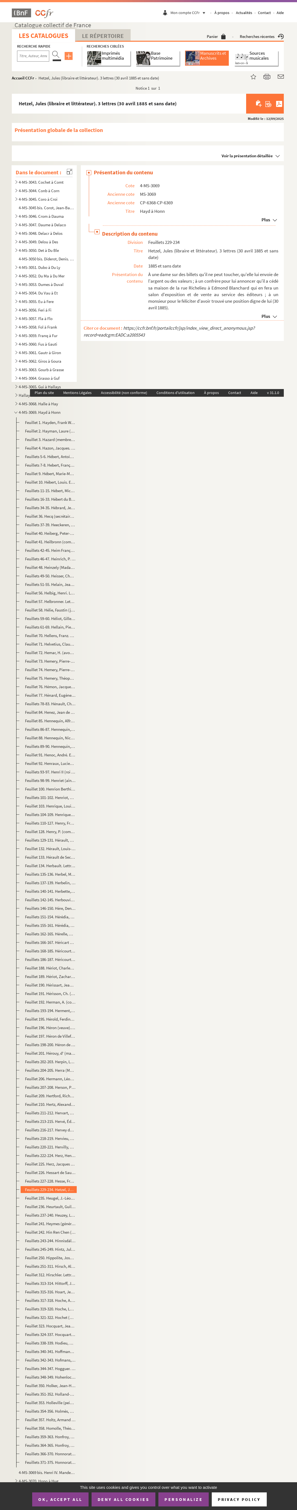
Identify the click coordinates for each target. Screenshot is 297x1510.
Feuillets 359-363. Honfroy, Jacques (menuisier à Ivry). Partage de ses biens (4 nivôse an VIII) (50, 1436)
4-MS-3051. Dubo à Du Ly (39, 267)
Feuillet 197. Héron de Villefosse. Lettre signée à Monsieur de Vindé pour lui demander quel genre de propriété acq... (50, 1036)
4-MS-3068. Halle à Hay (38, 403)
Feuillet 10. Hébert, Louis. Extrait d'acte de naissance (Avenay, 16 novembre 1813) (50, 482)
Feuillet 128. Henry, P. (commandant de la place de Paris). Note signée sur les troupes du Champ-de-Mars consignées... (50, 831)
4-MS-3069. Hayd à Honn (40, 412)
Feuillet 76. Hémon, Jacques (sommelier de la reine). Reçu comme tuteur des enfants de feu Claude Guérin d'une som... (50, 686)
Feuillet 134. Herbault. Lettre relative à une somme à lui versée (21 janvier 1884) (50, 865)
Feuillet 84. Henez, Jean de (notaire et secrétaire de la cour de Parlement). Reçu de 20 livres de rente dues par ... (50, 712)
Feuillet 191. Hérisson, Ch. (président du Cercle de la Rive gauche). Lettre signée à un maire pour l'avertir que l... (50, 993)
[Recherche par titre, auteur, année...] (33, 56)
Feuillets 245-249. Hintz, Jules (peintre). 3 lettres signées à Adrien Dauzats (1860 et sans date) (50, 1249)
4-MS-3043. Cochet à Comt (41, 182)
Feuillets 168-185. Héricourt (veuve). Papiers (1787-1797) (50, 951)
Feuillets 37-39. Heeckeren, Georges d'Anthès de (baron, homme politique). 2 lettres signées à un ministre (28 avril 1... (50, 524)
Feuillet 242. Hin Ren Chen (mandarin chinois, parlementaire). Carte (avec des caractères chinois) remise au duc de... (50, 1232)
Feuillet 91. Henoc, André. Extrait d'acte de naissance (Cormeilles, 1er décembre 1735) (50, 754)
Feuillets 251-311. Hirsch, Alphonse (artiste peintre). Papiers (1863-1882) (50, 1266)
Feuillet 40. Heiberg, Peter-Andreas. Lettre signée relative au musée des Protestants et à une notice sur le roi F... (50, 533)
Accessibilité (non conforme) (124, 392)
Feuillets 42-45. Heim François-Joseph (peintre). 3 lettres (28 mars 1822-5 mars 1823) (50, 550)
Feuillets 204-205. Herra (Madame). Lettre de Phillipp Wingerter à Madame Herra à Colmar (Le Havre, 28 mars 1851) (50, 1070)
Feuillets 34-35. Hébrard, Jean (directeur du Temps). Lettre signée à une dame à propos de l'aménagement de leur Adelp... (50, 507)
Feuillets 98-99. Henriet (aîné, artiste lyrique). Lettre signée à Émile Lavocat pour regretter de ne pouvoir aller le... (50, 780)
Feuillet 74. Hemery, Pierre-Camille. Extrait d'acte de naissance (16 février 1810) (50, 669)
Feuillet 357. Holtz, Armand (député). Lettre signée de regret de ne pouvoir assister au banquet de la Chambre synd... (50, 1419)
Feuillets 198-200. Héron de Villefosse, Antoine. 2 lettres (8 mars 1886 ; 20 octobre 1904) (50, 1044)
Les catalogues (43, 35)
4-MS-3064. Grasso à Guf (39, 378)
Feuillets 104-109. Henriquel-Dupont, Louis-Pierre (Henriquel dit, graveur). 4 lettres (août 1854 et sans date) (50, 814)
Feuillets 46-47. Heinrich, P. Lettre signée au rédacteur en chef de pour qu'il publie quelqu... (50, 558)
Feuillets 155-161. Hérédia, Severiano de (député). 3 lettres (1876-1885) (50, 925)
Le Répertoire (103, 36)
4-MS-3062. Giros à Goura (40, 361)
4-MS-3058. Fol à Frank (38, 327)
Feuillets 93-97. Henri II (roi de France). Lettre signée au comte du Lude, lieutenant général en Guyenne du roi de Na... (50, 772)
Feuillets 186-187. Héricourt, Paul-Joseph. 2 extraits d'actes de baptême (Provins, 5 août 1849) (50, 959)
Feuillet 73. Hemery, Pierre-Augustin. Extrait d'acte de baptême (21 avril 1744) (50, 661)
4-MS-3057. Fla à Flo (36, 318)
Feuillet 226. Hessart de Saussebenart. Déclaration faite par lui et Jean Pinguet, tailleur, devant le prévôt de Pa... (50, 1172)
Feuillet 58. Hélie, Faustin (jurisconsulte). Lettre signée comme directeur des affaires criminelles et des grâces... (50, 610)
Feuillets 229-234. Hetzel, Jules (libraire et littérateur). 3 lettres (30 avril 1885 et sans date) (50, 1189)
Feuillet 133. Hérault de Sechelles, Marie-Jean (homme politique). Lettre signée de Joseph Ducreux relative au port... (50, 857)
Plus (266, 220)
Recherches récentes (262, 36)
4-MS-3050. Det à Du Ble (39, 250)
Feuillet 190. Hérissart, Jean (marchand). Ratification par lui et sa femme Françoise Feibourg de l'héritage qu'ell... (50, 985)
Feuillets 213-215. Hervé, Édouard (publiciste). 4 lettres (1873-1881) (50, 1121)
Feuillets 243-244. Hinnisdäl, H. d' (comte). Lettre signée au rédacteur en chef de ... (50, 1240)
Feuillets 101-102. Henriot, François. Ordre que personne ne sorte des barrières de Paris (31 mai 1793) (50, 797)
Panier (216, 36)
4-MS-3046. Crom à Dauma (41, 216)
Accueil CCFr (23, 78)
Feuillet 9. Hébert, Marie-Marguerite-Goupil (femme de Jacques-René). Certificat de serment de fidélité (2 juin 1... (50, 473)
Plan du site (44, 392)
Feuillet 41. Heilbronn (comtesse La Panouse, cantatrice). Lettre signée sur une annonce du (50, 541)
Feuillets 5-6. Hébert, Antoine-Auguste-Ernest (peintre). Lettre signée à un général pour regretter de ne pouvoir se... (50, 456)
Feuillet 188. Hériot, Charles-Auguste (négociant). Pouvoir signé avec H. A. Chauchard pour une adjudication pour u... (50, 968)
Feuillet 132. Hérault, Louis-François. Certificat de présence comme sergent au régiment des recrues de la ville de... (50, 848)
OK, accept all (60, 1499)
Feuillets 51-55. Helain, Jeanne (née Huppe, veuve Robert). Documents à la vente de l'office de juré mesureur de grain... (50, 584)
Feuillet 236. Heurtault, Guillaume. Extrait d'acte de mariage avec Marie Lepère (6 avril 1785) (50, 1206)
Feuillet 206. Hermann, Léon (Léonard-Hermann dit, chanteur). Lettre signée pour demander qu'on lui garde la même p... (50, 1078)
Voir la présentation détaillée (247, 155)
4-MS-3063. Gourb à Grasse (41, 369)
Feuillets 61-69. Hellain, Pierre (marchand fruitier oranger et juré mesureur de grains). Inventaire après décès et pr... (50, 627)
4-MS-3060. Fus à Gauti (38, 344)
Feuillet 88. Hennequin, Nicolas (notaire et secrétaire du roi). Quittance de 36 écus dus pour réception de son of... (50, 737)
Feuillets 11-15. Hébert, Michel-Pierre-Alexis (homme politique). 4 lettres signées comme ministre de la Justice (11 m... (50, 490)
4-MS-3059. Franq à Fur (38, 335)
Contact (264, 12)
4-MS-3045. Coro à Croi (38, 199)
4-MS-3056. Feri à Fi (35, 310)
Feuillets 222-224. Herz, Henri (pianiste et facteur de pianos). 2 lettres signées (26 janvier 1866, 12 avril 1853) (50, 1155)
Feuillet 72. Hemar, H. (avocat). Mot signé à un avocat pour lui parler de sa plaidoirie (50, 652)
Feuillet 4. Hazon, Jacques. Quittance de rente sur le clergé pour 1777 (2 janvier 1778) (50, 448)
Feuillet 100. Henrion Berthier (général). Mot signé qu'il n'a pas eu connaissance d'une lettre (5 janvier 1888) (50, 789)
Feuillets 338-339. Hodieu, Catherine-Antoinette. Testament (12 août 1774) (50, 1343)
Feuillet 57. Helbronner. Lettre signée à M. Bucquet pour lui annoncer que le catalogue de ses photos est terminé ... (50, 601)
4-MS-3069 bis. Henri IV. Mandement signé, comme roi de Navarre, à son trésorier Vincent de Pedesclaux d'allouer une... (47, 1472)
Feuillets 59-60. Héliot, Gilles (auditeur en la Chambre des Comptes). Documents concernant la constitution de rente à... (50, 618)
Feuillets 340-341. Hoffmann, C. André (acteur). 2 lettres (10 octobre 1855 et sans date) (50, 1351)
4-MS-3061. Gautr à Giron (40, 352)
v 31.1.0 (273, 392)
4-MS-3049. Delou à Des (38, 241)
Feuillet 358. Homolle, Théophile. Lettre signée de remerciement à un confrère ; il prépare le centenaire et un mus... (50, 1428)
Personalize (183, 1499)
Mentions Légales (77, 392)
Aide (280, 12)
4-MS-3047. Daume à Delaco (42, 224)
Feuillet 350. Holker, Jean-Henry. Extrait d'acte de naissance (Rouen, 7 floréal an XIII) (50, 1385)
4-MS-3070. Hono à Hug (39, 1481)
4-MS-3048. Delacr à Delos (40, 233)
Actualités (244, 12)
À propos (222, 12)
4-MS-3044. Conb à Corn (39, 190)
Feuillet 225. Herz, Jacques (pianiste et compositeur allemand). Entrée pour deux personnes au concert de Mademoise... (50, 1164)
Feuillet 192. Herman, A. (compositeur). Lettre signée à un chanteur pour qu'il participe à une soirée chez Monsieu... (50, 1002)
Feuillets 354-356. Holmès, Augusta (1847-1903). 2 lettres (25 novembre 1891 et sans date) (50, 1411)
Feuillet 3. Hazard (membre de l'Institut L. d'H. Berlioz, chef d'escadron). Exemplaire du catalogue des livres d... (50, 439)
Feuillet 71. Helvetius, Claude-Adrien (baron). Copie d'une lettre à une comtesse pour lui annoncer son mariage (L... (50, 644)
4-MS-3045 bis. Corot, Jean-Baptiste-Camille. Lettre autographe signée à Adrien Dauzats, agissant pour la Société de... (47, 207)
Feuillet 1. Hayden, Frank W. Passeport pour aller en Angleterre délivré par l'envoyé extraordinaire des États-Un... (50, 422)
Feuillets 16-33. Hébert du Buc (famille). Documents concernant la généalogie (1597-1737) (50, 499)
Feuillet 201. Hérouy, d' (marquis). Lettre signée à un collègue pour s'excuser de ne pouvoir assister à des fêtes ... (50, 1053)
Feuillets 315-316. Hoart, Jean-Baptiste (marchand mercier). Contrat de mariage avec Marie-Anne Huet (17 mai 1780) (50, 1291)
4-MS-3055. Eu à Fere (36, 301)
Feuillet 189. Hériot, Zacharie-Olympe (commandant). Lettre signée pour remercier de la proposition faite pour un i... (50, 976)
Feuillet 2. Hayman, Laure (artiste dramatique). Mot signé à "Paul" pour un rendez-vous (50, 431)
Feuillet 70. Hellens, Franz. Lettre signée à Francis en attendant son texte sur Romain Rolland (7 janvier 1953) (50, 635)
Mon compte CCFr (189, 12)
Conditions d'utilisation (175, 392)
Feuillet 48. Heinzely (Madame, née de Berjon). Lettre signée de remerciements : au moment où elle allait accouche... (50, 567)
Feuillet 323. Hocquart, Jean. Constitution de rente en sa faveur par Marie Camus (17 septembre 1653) (50, 1326)
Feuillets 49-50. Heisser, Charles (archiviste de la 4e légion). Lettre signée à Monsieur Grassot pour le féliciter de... (50, 575)
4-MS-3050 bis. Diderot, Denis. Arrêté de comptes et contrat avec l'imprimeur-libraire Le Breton (47, 258)
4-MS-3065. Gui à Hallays (40, 386)
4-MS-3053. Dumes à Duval (41, 284)
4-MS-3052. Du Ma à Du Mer (42, 276)
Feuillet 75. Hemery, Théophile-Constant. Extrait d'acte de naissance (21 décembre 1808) (50, 678)
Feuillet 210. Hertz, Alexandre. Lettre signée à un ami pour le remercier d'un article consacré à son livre (50, 1104)
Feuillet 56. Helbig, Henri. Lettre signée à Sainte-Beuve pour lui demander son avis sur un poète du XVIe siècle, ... (50, 593)
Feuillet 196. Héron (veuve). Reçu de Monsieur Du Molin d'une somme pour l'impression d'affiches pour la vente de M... (50, 1027)
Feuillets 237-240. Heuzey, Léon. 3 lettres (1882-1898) (50, 1215)
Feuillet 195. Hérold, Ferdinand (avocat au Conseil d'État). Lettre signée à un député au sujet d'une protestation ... (50, 1019)
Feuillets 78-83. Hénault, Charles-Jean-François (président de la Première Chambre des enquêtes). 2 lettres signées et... (50, 703)
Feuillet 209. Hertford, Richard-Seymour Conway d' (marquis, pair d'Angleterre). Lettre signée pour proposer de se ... (50, 1095)
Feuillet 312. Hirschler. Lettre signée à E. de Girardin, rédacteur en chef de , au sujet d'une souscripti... (50, 1274)
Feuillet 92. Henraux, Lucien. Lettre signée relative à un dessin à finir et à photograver (50, 763)
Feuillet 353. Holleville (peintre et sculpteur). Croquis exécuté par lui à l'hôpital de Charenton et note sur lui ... (50, 1402)
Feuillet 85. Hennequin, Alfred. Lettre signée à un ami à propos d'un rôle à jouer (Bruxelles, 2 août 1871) (50, 720)
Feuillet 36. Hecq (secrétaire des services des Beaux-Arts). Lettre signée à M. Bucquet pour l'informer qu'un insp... (50, 516)
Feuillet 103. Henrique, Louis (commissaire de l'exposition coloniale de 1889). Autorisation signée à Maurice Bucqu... (50, 806)
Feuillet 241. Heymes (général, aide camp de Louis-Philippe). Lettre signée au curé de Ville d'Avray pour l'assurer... (50, 1223)
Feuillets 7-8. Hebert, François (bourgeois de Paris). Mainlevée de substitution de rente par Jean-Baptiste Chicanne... (50, 465)
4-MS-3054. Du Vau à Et (38, 293)
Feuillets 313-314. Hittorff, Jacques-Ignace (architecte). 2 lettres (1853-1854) (50, 1283)
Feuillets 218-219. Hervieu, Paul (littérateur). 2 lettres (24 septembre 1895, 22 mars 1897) (50, 1138)
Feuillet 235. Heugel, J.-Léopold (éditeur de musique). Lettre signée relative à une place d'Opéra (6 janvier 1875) (50, 1198)
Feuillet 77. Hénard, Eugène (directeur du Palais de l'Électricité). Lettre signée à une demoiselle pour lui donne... (50, 695)
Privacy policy (239, 1499)
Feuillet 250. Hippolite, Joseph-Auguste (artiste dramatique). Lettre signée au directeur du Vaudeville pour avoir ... (50, 1257)
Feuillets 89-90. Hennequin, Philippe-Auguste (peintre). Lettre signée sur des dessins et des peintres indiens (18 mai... (50, 746)
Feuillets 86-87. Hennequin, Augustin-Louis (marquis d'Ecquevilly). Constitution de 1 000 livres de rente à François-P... (50, 729)
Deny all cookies (123, 1499)
